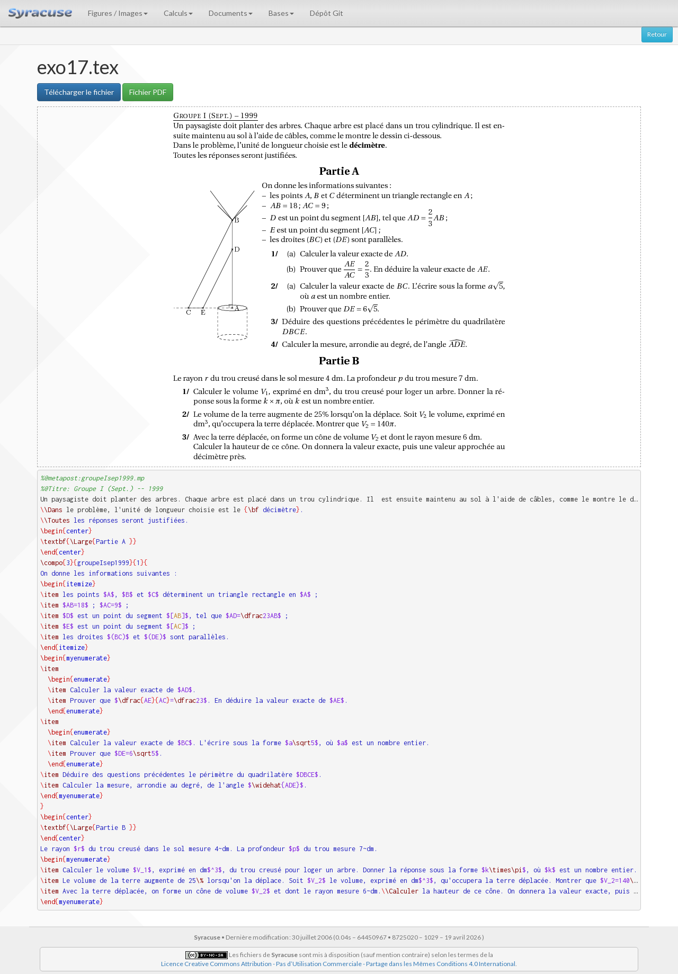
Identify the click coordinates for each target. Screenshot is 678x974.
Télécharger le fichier (79, 91)
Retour (657, 34)
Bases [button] (281, 12)
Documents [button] (231, 12)
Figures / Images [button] (118, 12)
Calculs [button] (178, 12)
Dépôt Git (326, 12)
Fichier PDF (147, 91)
